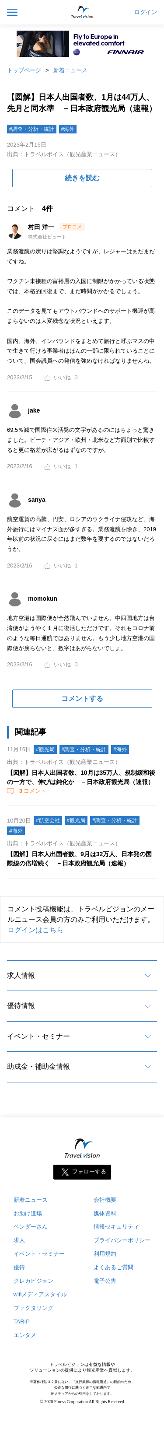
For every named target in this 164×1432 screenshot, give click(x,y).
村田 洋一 (42, 227)
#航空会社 (48, 820)
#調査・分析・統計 (31, 129)
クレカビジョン (33, 1281)
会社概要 (105, 1200)
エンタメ (25, 1335)
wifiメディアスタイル (40, 1294)
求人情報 (21, 975)
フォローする (89, 1171)
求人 (19, 1240)
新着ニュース (70, 70)
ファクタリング (33, 1308)
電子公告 (105, 1281)
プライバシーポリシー (122, 1240)
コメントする (82, 698)
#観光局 (45, 749)
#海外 (68, 129)
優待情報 (21, 1005)
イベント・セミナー (38, 1036)
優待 (19, 1267)
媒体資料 (105, 1213)
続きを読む (82, 178)
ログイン (145, 12)
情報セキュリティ (116, 1226)
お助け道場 (28, 1213)
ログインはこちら (35, 930)
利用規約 (105, 1253)
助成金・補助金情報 (38, 1066)
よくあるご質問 (113, 1267)
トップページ (24, 70)
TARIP (22, 1321)
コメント (31, 791)
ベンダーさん (31, 1226)
